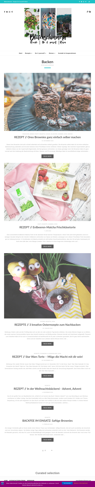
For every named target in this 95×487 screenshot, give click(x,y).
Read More (48, 156)
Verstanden (67, 484)
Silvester (54, 134)
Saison (48, 134)
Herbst (32, 134)
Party (37, 134)
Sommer (60, 134)
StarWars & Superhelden (48, 353)
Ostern (42, 321)
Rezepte (42, 134)
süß (65, 134)
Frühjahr (26, 134)
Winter (70, 134)
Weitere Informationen (81, 484)
